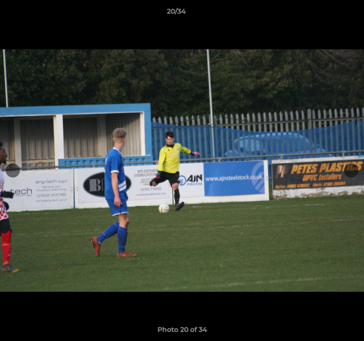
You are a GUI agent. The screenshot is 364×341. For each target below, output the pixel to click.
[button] (330, 13)
